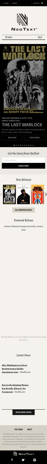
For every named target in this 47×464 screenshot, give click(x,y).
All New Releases (23, 210)
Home (6, 3)
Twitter (23, 459)
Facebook (12, 459)
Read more (35, 137)
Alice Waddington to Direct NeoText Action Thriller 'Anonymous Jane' (14, 369)
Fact (40, 37)
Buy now (12, 137)
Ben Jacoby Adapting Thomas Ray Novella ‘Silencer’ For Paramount (15, 388)
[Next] (43, 95)
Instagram (34, 459)
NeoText (23, 22)
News (14, 3)
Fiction (8, 37)
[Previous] (4, 95)
